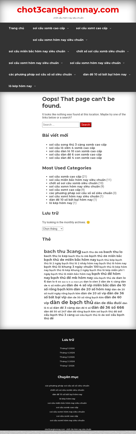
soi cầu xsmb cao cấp (49, 28)
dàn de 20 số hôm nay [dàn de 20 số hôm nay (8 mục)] (92, 289)
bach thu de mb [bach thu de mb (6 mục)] (92, 252)
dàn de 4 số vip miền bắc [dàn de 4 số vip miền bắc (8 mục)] (87, 285)
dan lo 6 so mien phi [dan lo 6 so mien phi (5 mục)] (72, 282)
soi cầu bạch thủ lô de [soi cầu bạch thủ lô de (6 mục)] (90, 315)
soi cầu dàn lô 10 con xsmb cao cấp (75, 151)
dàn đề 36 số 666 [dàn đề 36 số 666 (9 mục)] (107, 307)
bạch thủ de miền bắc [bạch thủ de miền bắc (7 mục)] (105, 256)
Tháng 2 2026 (67, 363)
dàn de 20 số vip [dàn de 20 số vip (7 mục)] (93, 293)
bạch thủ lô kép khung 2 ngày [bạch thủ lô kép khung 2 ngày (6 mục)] (69, 270)
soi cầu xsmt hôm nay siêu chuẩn (34, 63)
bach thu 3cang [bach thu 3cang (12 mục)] (62, 251)
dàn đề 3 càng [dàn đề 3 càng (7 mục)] (64, 307)
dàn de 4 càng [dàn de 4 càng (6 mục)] (110, 281)
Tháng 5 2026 (67, 350)
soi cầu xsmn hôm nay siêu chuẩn (58, 40)
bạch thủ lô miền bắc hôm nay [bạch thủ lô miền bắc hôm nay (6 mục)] (71, 274)
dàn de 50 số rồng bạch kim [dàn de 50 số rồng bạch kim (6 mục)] (85, 297)
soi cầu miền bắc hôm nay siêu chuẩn (37, 51)
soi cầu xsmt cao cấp (91, 28)
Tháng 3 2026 (67, 359)
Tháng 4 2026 (67, 354)
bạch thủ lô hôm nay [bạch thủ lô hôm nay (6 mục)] (112, 263)
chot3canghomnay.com (68, 9)
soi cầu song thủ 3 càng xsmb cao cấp (78, 144)
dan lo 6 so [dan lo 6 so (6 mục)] (54, 281)
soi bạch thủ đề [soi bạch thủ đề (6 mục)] (106, 311)
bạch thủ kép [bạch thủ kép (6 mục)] (106, 260)
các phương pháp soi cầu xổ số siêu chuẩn (40, 74)
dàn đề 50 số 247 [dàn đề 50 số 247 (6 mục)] (55, 311)
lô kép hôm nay (20, 86)
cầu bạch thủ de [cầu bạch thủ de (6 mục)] (104, 278)
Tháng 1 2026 (67, 367)
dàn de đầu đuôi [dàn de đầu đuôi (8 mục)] (108, 303)
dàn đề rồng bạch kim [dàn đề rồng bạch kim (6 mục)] (81, 311)
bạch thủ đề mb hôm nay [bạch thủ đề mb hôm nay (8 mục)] (72, 278)
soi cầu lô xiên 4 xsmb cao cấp (72, 148)
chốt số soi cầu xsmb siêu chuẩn (100, 51)
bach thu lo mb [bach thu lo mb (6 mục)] (78, 256)
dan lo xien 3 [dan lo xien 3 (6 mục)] (92, 281)
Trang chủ (16, 28)
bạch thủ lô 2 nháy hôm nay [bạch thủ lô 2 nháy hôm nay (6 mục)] (80, 263)
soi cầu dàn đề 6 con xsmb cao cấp (75, 154)
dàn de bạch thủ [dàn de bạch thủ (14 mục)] (71, 302)
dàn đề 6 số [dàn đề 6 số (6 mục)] (83, 307)
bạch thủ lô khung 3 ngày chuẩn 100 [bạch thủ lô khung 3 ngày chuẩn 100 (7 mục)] (71, 266)
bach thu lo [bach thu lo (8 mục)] (113, 252)
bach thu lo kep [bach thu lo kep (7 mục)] (56, 256)
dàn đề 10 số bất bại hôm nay (105, 74)
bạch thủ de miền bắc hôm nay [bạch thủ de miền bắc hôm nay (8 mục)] (70, 260)
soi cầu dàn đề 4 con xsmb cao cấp (75, 157)
